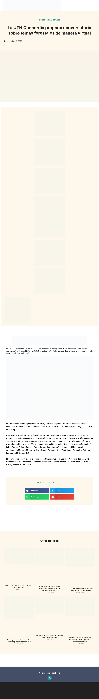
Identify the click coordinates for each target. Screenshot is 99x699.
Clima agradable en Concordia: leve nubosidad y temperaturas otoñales (19, 641)
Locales (56, 20)
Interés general (45, 20)
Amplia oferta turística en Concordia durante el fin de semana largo (80, 589)
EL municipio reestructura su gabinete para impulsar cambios (49, 636)
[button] (66, 5)
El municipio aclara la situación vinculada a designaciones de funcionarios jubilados (49, 588)
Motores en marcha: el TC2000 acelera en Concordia (18, 586)
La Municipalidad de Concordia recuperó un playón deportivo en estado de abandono (80, 639)
